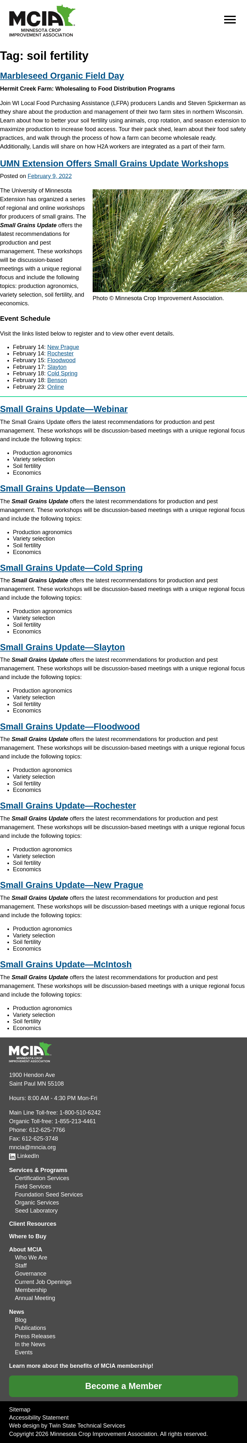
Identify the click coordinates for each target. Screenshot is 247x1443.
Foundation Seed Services (49, 1194)
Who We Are (31, 1257)
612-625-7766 (47, 1130)
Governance (30, 1273)
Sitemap (19, 1409)
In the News (30, 1344)
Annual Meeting (35, 1298)
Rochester (60, 353)
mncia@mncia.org (32, 1147)
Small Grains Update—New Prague (71, 885)
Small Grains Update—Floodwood (70, 726)
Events (23, 1352)
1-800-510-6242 (80, 1112)
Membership (31, 1290)
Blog (20, 1320)
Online (55, 387)
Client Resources (32, 1224)
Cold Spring (62, 373)
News (16, 1312)
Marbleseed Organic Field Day (62, 76)
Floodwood (61, 360)
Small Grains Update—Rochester (68, 806)
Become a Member (123, 1386)
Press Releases (35, 1336)
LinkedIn (24, 1156)
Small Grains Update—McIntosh (66, 964)
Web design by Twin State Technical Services (67, 1425)
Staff (21, 1265)
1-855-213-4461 (75, 1121)
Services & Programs (38, 1170)
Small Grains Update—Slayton (62, 647)
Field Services (33, 1186)
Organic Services (37, 1202)
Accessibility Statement (39, 1417)
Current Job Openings (43, 1282)
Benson (57, 380)
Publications (30, 1328)
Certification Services (42, 1178)
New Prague (63, 347)
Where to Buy (27, 1236)
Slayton (57, 367)
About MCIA (25, 1249)
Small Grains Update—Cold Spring (71, 568)
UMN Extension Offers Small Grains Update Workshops (114, 163)
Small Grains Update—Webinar (64, 409)
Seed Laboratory (36, 1210)
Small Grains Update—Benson (62, 488)
